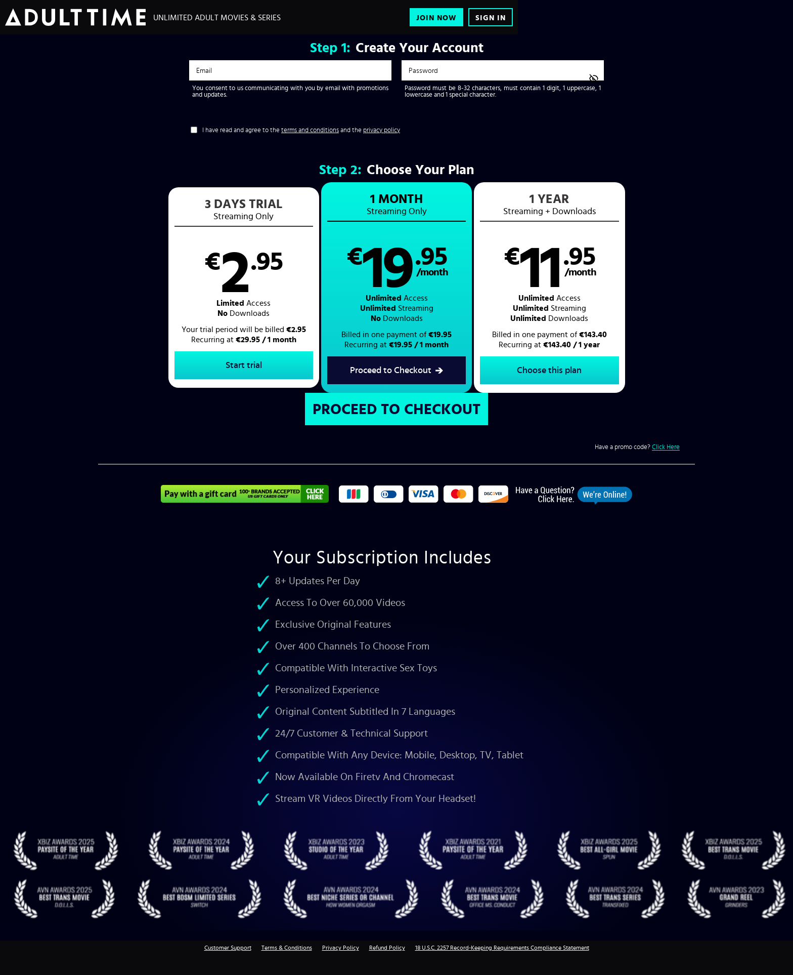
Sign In (490, 17)
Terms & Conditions (286, 948)
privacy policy (381, 130)
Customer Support (227, 948)
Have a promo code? (637, 447)
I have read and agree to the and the (301, 130)
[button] (247, 287)
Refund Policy (387, 948)
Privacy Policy (340, 948)
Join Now (436, 17)
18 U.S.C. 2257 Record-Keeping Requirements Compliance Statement (502, 948)
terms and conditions (310, 130)
